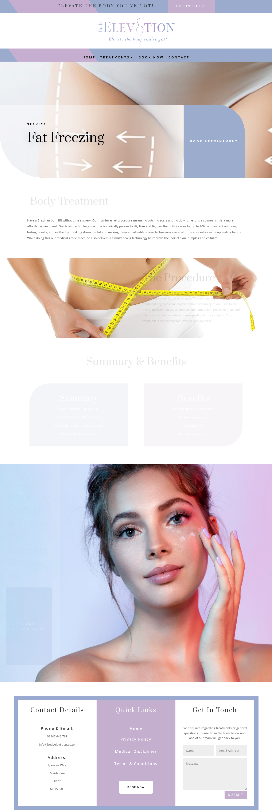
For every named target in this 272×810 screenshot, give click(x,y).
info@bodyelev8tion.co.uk (57, 744)
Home (89, 57)
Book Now (151, 57)
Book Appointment (211, 141)
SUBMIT (236, 794)
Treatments (115, 57)
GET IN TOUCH (191, 6)
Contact (179, 57)
